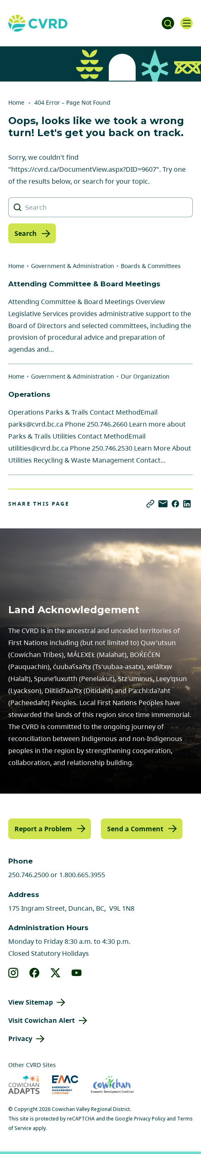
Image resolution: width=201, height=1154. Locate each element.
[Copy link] (150, 504)
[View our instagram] (13, 973)
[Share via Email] (163, 503)
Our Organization (145, 376)
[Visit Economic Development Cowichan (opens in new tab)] (112, 1084)
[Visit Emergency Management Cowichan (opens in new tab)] (65, 1084)
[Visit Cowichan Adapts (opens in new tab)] (24, 1084)
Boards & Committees (151, 266)
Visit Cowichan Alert (41, 1020)
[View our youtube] (77, 973)
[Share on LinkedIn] (187, 504)
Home (16, 102)
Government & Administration (72, 266)
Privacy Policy (149, 1118)
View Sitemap (30, 1002)
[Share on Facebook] (175, 504)
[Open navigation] (186, 23)
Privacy (20, 1038)
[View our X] (55, 973)
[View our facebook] (34, 973)
